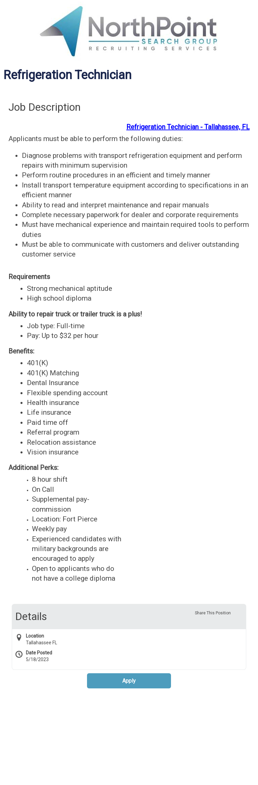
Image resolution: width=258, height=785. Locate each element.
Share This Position (213, 613)
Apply (129, 681)
